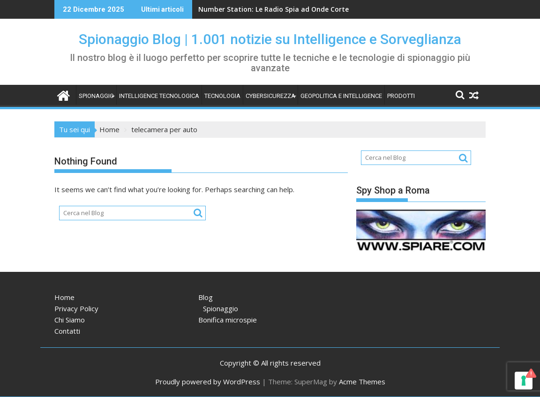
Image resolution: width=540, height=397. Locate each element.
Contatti (67, 331)
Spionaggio (96, 95)
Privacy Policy (76, 308)
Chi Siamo (69, 319)
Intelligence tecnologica (159, 95)
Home (64, 297)
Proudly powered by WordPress (207, 381)
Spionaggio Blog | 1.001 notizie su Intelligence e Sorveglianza (270, 39)
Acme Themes (362, 381)
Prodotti (401, 95)
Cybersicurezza (270, 95)
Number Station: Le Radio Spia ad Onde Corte (273, 9)
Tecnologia (222, 95)
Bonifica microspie (227, 319)
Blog (205, 297)
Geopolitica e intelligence (341, 95)
